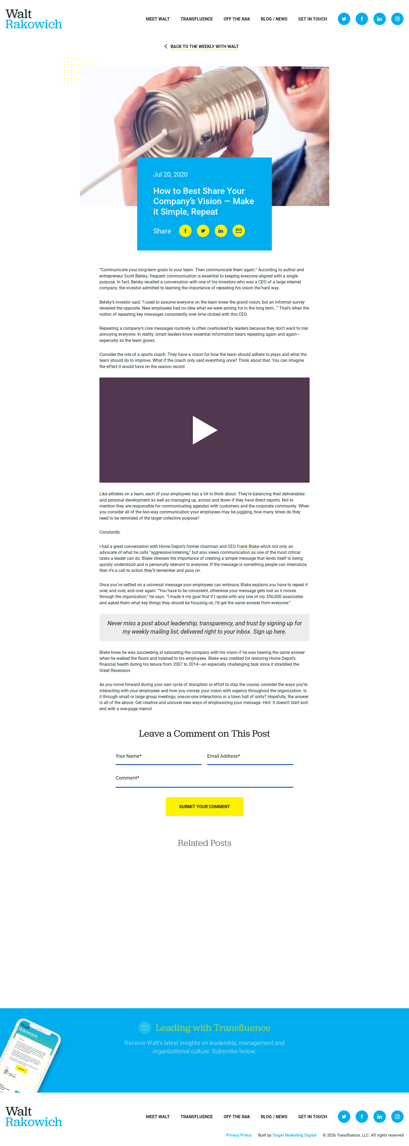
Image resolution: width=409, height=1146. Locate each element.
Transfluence (197, 19)
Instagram (397, 19)
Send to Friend (239, 231)
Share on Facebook (185, 231)
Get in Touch (312, 19)
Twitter (344, 19)
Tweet (203, 231)
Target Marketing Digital (294, 1135)
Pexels (325, 67)
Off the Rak (237, 19)
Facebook (362, 19)
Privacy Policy (239, 1135)
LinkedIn (379, 19)
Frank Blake (248, 546)
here (279, 632)
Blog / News (274, 19)
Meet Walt (158, 19)
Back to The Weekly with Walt (205, 46)
